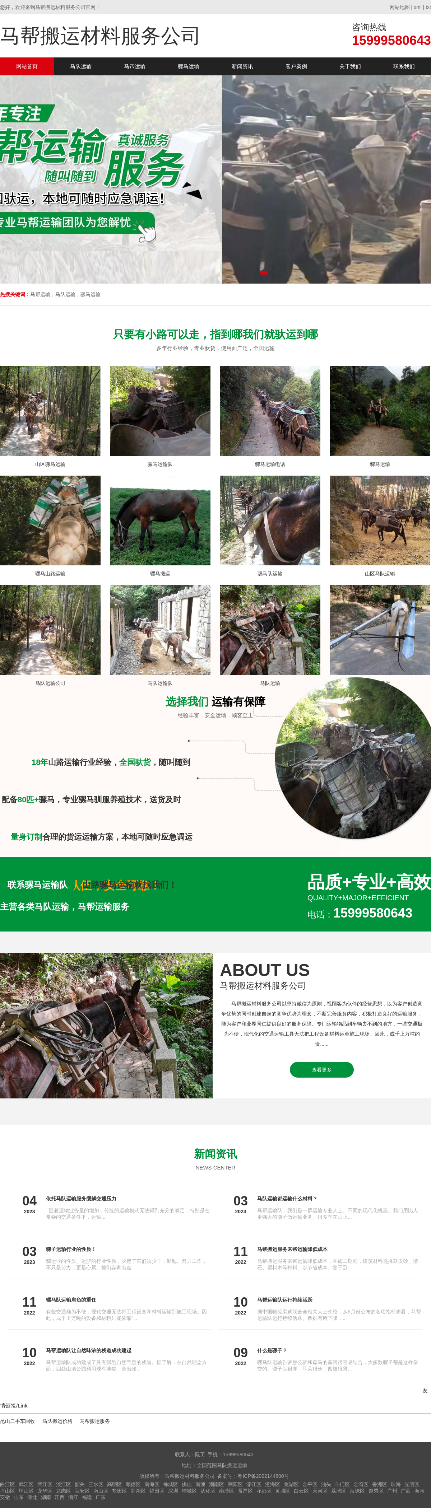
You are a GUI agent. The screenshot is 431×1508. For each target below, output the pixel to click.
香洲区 (379, 1484)
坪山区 (7, 1491)
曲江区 (7, 1484)
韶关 (80, 1484)
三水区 (95, 1484)
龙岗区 (63, 1491)
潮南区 (216, 1484)
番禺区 (245, 1491)
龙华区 (44, 1491)
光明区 (412, 1484)
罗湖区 (138, 1491)
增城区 (189, 1491)
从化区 (208, 1491)
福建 (87, 1497)
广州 (392, 1491)
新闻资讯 (242, 66)
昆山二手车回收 (17, 1421)
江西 (60, 1497)
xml (418, 7)
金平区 (310, 1484)
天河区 (320, 1491)
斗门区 (342, 1484)
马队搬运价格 (57, 1421)
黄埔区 (282, 1491)
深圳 (173, 1491)
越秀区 (376, 1491)
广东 (101, 1497)
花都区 (264, 1491)
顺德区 (133, 1484)
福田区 (156, 1491)
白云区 (301, 1491)
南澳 (200, 1484)
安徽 (5, 1497)
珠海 (396, 1484)
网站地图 (400, 7)
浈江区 (63, 1484)
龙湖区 (291, 1484)
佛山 (187, 1484)
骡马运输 (188, 66)
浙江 (73, 1497)
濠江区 (253, 1484)
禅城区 (170, 1484)
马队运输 (81, 66)
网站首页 (27, 66)
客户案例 (296, 66)
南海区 (151, 1484)
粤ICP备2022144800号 (263, 1476)
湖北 (32, 1497)
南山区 (100, 1491)
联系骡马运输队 (38, 885)
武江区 (26, 1484)
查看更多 (322, 1070)
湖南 (46, 1497)
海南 (419, 1491)
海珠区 (357, 1491)
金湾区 (361, 1484)
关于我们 (350, 66)
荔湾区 (338, 1491)
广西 (406, 1491)
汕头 (326, 1484)
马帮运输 (134, 66)
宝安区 (82, 1491)
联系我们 (404, 66)
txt (428, 7)
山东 (19, 1497)
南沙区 (226, 1491)
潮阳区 (235, 1484)
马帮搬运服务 (95, 1421)
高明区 (114, 1484)
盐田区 (119, 1491)
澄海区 (272, 1484)
